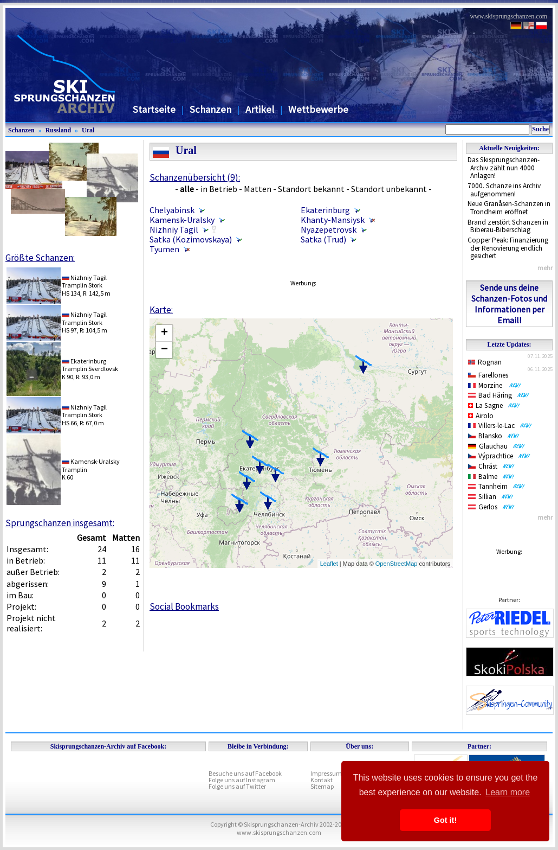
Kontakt (321, 780)
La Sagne (494, 405)
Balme (491, 476)
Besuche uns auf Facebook (245, 773)
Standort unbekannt (389, 188)
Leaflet (329, 563)
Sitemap (322, 786)
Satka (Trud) (323, 239)
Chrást (491, 466)
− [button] (164, 350)
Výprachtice (499, 456)
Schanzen (210, 109)
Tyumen (164, 249)
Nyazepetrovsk (328, 229)
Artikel (259, 109)
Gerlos (491, 507)
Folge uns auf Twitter (237, 786)
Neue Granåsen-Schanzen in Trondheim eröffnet (509, 207)
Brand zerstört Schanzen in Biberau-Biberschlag (508, 226)
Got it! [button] (445, 820)
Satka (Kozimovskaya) (191, 239)
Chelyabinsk (172, 209)
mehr (545, 268)
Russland (58, 130)
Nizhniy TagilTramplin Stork (84, 281)
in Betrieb (218, 188)
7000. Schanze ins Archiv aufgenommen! (504, 190)
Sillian (491, 496)
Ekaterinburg (325, 209)
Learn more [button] (507, 792)
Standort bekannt (311, 188)
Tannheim (496, 486)
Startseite (154, 109)
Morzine (494, 385)
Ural (88, 130)
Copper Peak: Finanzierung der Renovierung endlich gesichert (508, 247)
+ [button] (164, 333)
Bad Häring (498, 395)
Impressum (326, 773)
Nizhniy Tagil (174, 229)
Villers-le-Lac (500, 425)
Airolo (481, 415)
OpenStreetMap (396, 563)
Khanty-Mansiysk (333, 219)
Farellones (488, 375)
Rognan (485, 362)
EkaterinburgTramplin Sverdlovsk (90, 365)
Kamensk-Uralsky (182, 219)
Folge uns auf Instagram (242, 780)
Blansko (494, 435)
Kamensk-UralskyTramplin (91, 465)
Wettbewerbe (318, 109)
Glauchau (496, 446)
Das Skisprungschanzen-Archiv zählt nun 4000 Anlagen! (504, 167)
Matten (257, 188)
